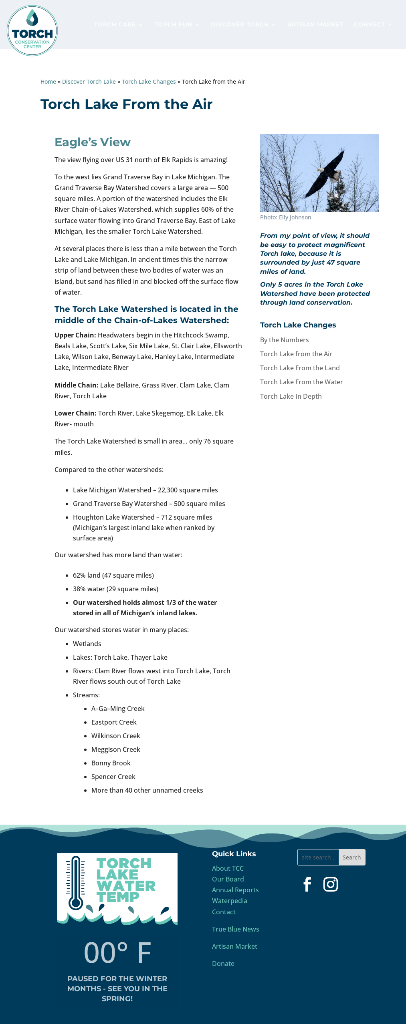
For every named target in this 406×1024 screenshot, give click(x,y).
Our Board (228, 879)
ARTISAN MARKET (315, 25)
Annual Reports (235, 889)
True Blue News (235, 929)
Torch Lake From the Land (300, 367)
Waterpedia (229, 900)
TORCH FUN (173, 25)
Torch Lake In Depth (291, 396)
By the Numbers (284, 339)
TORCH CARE (115, 25)
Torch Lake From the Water (301, 381)
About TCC (228, 868)
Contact (224, 912)
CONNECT (369, 25)
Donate (223, 963)
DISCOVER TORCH (240, 25)
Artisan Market (234, 946)
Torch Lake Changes (149, 81)
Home (48, 81)
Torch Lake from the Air (296, 353)
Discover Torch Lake (89, 81)
